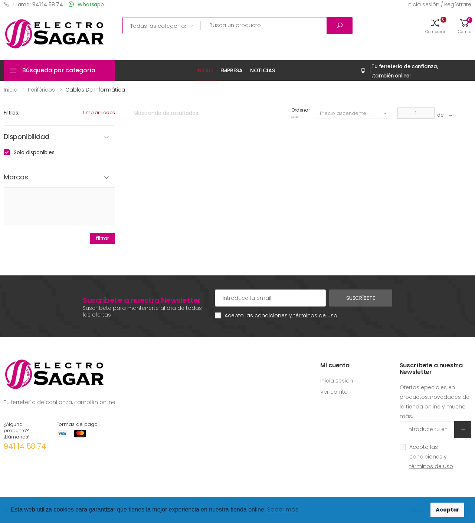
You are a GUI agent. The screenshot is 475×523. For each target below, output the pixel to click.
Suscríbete (360, 298)
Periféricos (41, 89)
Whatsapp (86, 4)
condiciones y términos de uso (296, 315)
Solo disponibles (34, 152)
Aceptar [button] (447, 509)
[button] (435, 25)
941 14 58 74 (25, 446)
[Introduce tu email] (427, 429)
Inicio (204, 70)
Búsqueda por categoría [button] (58, 70)
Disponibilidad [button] (26, 137)
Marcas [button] (16, 177)
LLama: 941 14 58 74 (33, 4)
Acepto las (281, 315)
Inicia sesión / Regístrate (439, 4)
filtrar (102, 238)
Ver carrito (334, 391)
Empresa (231, 70)
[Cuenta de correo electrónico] (270, 298)
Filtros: (11, 112)
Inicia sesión (336, 380)
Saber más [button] (282, 509)
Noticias (262, 70)
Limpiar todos (99, 112)
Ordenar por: (300, 113)
